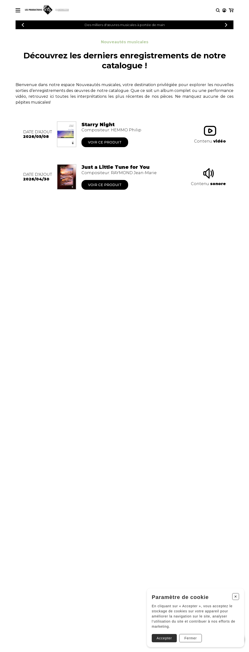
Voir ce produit (105, 142)
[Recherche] (218, 10)
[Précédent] (23, 25)
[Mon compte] (224, 10)
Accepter (164, 638)
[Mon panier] (231, 10)
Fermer (190, 638)
